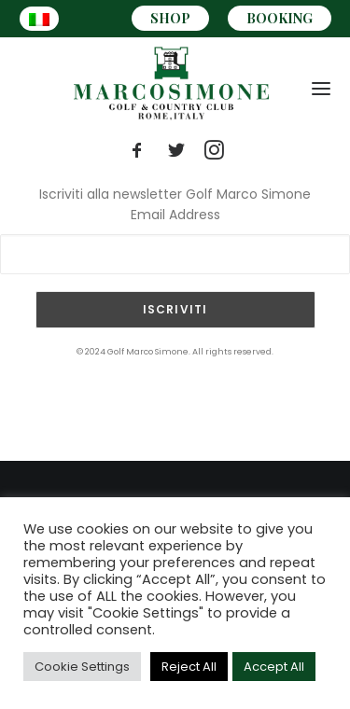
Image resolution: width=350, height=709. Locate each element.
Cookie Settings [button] (82, 666)
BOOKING (279, 18)
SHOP (170, 18)
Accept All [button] (274, 666)
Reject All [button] (189, 666)
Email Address (175, 214)
